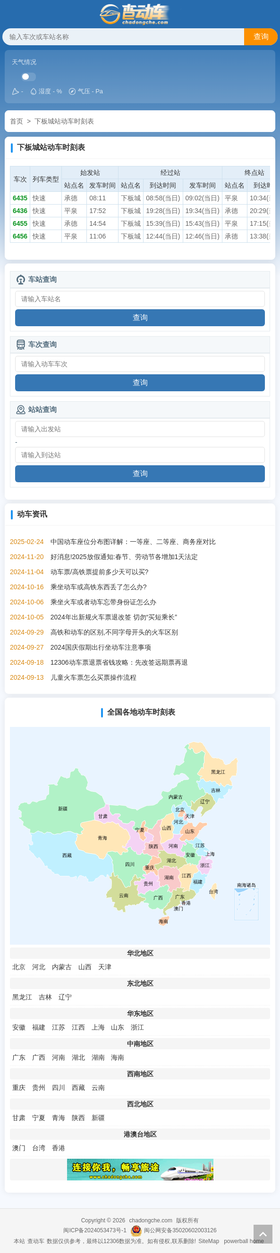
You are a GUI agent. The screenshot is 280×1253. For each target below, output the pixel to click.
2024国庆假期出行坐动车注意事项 (101, 647)
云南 (98, 1087)
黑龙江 (22, 997)
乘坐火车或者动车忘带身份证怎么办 (103, 602)
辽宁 (65, 997)
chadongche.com (150, 1220)
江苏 (58, 1027)
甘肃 (18, 1117)
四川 (58, 1087)
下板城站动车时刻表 (64, 121)
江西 (78, 1027)
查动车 (35, 1241)
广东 (18, 1057)
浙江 (137, 1027)
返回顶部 (263, 1234)
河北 (38, 967)
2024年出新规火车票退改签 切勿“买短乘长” (114, 617)
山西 (85, 967)
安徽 (18, 1027)
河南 (58, 1057)
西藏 (78, 1087)
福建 (38, 1027)
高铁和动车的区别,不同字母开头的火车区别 (114, 632)
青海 (58, 1117)
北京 (18, 967)
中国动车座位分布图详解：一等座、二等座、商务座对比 (133, 541)
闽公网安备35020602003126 (180, 1230)
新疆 (98, 1117)
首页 (16, 121)
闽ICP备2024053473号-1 (94, 1230)
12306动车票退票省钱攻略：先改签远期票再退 (119, 662)
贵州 (38, 1087)
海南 (117, 1057)
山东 (117, 1027)
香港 (58, 1148)
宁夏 (38, 1117)
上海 (98, 1027)
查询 (261, 37)
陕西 (78, 1117)
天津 (104, 967)
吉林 (45, 997)
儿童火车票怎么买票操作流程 (93, 677)
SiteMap (208, 1241)
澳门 (18, 1148)
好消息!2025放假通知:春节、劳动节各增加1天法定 (124, 557)
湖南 (98, 1057)
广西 (38, 1057)
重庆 (18, 1087)
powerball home (244, 1241)
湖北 (78, 1057)
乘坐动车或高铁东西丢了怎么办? (99, 587)
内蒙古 (62, 967)
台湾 (38, 1148)
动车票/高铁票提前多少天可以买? (100, 572)
